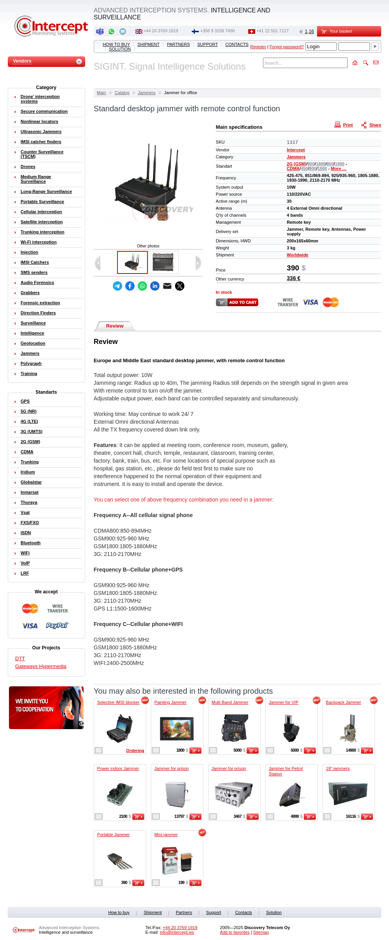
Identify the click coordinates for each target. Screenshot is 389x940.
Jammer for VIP (283, 702)
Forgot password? (287, 46)
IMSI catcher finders (41, 141)
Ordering (135, 750)
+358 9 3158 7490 (217, 30)
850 (329, 163)
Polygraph (31, 363)
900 (311, 163)
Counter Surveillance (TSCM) (42, 154)
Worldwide (297, 255)
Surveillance (33, 323)
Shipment (148, 44)
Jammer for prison (171, 768)
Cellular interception (41, 211)
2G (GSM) (296, 163)
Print (344, 124)
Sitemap (261, 932)
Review (115, 326)
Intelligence (32, 333)
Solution (120, 49)
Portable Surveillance (42, 201)
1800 (320, 163)
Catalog (122, 92)
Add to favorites (234, 932)
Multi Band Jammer (230, 702)
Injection (29, 252)
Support (207, 44)
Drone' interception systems (40, 98)
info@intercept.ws (177, 932)
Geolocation (33, 343)
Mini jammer (166, 834)
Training (29, 373)
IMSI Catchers (35, 262)
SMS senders (34, 272)
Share (372, 124)
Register (258, 46)
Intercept (296, 149)
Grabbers (30, 292)
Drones (28, 166)
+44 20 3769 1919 (161, 30)
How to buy (116, 44)
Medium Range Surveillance (36, 179)
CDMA (293, 168)
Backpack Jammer (343, 702)
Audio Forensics (37, 282)
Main (101, 92)
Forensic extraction (40, 302)
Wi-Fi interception (39, 242)
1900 (339, 163)
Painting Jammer (170, 702)
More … (338, 168)
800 (312, 168)
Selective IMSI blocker (118, 702)
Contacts (237, 44)
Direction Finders (38, 312)
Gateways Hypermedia (41, 666)
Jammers (147, 92)
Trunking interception (42, 232)
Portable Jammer (113, 834)
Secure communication (44, 111)
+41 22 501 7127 (272, 30)
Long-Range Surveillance (46, 191)
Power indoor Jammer (118, 768)
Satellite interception (42, 221)
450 (304, 168)
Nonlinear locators (39, 121)
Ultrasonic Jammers (41, 131)
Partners (178, 44)
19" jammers (338, 768)
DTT (20, 658)
